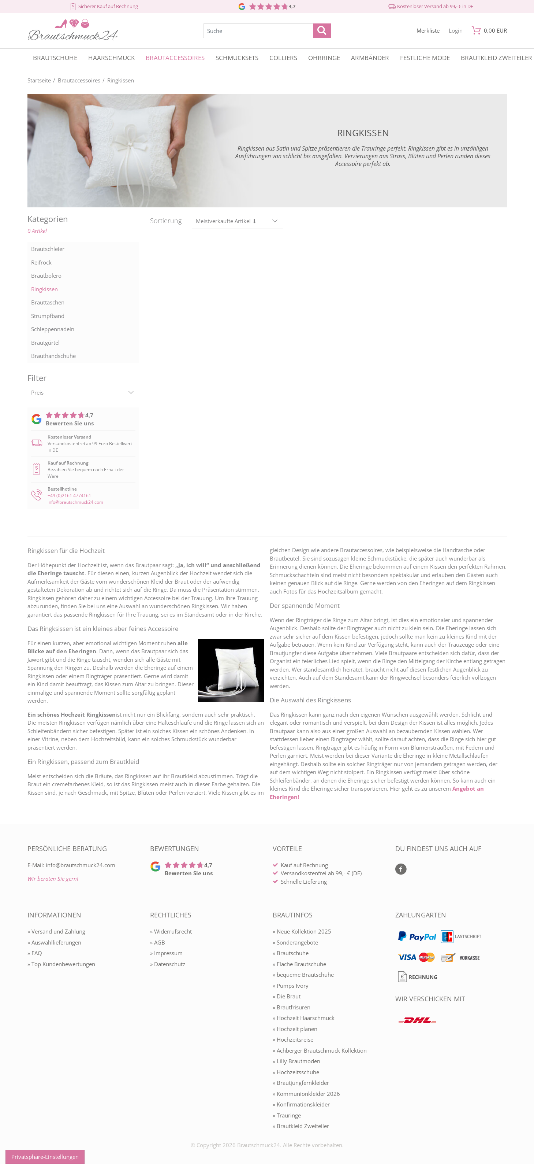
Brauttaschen (47, 302)
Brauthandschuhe (53, 355)
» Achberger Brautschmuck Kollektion (320, 1050)
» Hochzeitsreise (293, 1039)
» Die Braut (286, 996)
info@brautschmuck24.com (75, 502)
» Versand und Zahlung (56, 931)
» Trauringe (287, 1115)
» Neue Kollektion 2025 (302, 931)
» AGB (157, 942)
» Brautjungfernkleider (301, 1082)
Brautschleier (47, 248)
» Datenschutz (167, 964)
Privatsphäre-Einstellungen (45, 1156)
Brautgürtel (45, 342)
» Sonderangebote (295, 942)
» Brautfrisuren (291, 1007)
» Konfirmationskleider (301, 1104)
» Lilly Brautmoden (296, 1061)
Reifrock (41, 262)
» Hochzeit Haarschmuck (304, 1017)
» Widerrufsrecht (171, 931)
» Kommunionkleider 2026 (306, 1093)
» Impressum (166, 953)
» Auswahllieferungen (54, 942)
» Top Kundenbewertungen (61, 964)
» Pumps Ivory (291, 985)
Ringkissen (44, 289)
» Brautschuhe (291, 953)
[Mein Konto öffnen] (456, 31)
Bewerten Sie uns (70, 423)
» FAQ (34, 953)
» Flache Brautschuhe (299, 964)
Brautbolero (46, 275)
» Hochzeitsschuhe (296, 1072)
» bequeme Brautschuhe (303, 974)
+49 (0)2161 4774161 (69, 495)
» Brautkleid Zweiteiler (301, 1126)
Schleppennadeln (52, 329)
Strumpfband (47, 315)
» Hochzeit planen (295, 1028)
